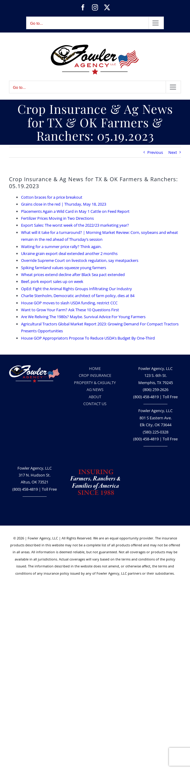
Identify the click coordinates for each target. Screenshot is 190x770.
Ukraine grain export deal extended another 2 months (69, 253)
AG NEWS (95, 389)
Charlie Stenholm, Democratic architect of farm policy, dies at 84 (77, 295)
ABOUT (95, 396)
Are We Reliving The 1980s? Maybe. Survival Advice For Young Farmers (83, 316)
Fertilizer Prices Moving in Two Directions (57, 218)
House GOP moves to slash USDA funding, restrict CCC (69, 303)
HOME (95, 368)
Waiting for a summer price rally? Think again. (61, 246)
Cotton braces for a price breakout (51, 197)
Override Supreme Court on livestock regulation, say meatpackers (79, 260)
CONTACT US (94, 403)
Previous (155, 152)
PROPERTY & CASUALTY (95, 382)
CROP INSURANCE (95, 375)
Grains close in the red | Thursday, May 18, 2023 (63, 204)
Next (172, 152)
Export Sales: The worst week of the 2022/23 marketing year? (75, 225)
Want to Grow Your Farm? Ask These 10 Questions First (70, 309)
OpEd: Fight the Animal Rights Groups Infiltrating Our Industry (76, 288)
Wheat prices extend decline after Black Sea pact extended (73, 274)
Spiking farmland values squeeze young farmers (63, 267)
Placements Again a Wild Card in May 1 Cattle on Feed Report (75, 211)
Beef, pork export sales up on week (52, 281)
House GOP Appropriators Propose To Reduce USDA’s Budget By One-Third (88, 338)
